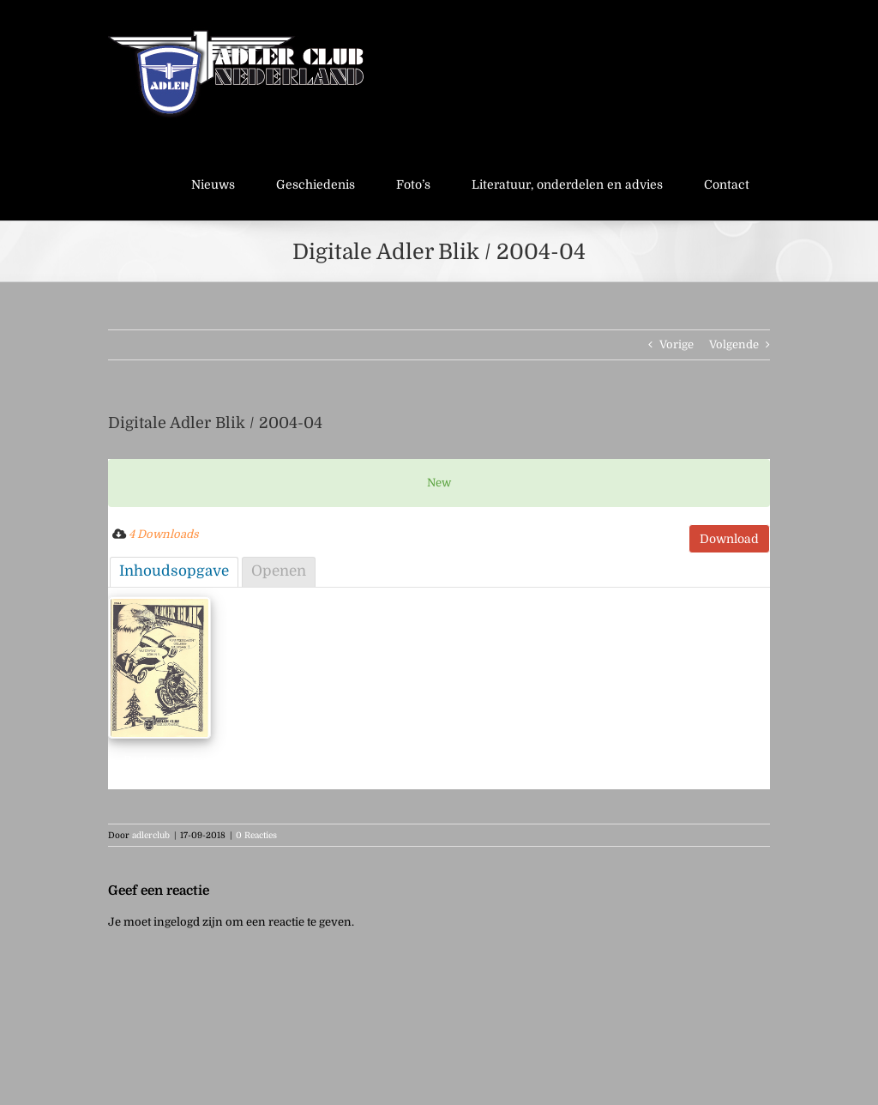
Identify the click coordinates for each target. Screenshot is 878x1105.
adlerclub (151, 835)
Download (729, 539)
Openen (278, 571)
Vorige (676, 344)
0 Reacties (256, 835)
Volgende (734, 344)
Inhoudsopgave (174, 571)
